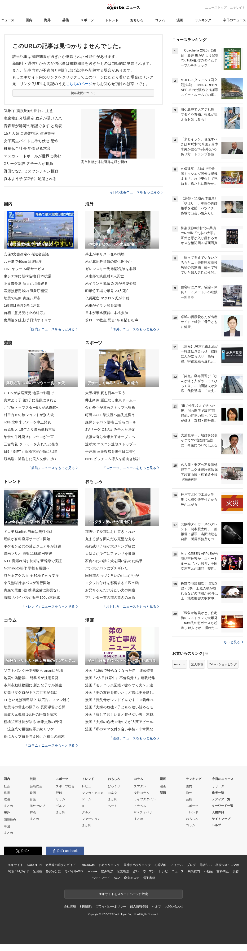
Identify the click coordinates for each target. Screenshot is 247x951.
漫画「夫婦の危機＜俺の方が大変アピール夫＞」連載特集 (122, 722)
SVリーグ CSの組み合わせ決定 (110, 429)
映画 (33, 793)
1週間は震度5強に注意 (22, 305)
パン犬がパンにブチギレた (106, 568)
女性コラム (141, 793)
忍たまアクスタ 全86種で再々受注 (31, 575)
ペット (112, 806)
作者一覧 (218, 793)
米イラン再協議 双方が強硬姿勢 (110, 283)
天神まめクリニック (137, 865)
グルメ (86, 812)
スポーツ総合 (65, 786)
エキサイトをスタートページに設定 (123, 894)
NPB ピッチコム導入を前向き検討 (112, 459)
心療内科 (161, 865)
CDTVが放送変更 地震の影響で (29, 393)
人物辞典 (218, 812)
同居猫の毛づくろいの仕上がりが (112, 575)
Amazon (179, 664)
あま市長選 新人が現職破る (26, 283)
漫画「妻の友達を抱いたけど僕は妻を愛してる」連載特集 (122, 692)
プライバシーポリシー (111, 906)
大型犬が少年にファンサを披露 (110, 553)
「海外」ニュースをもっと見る (134, 329)
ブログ (191, 865)
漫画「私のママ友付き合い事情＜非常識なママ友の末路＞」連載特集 (122, 729)
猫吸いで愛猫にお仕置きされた (110, 531)
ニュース (7, 20)
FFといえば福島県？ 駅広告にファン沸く (37, 700)
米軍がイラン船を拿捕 (103, 305)
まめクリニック (109, 865)
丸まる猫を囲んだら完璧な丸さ (110, 539)
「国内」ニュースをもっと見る (53, 329)
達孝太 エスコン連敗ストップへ (110, 444)
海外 (47, 20)
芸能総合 (36, 786)
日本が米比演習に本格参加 (106, 313)
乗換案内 (194, 871)
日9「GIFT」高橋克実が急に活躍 (30, 451)
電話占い (205, 865)
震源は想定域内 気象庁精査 (26, 291)
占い (136, 871)
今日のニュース (234, 20)
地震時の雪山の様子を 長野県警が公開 (35, 707)
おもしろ (136, 20)
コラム (160, 20)
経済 (7, 793)
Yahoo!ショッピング (223, 664)
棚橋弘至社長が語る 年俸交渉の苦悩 (33, 722)
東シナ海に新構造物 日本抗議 (27, 276)
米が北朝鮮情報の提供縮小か (108, 261)
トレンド (112, 20)
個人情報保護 (139, 906)
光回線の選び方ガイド (60, 865)
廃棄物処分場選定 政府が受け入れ (33, 118)
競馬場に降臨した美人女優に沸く (30, 459)
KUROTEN (34, 865)
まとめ (8, 806)
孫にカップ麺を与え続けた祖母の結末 (34, 736)
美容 (236, 871)
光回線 (37, 871)
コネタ (112, 793)
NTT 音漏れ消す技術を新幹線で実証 (33, 561)
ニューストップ (216, 7)
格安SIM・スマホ (227, 865)
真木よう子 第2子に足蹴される (30, 179)
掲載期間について (83, 93)
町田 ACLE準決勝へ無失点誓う (110, 415)
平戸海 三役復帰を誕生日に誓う (110, 451)
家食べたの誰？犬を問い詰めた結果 (113, 561)
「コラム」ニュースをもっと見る (51, 745)
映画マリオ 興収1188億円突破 (28, 553)
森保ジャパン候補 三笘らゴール (110, 422)
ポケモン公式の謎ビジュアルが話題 (32, 546)
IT (83, 806)
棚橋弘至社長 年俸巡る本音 (27, 148)
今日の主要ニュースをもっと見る (136, 192)
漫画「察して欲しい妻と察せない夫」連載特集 (122, 714)
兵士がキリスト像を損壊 (104, 254)
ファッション (91, 819)
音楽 (33, 799)
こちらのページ (79, 84)
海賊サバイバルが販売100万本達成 (32, 597)
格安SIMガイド (18, 871)
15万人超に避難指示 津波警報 (29, 133)
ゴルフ (60, 806)
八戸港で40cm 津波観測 (23, 261)
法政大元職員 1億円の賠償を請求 (30, 714)
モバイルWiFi (74, 871)
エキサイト (237, 7)
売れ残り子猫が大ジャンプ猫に (110, 546)
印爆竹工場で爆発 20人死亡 (107, 291)
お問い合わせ (174, 906)
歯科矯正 (222, 871)
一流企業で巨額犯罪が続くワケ (29, 729)
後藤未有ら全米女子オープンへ (110, 437)
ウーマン (149, 871)
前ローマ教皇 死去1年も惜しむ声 (111, 320)
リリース (218, 786)
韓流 (33, 812)
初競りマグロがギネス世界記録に (30, 692)
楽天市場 (197, 664)
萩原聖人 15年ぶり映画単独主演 (29, 429)
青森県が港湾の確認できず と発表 (33, 126)
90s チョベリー (144, 812)
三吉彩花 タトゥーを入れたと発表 (31, 444)
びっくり (114, 786)
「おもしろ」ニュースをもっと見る (131, 606)
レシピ (163, 871)
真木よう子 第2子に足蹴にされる (30, 400)
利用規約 (86, 906)
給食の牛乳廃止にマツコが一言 (29, 437)
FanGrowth (87, 865)
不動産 (208, 871)
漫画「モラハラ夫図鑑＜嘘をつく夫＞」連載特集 (122, 685)
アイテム (177, 865)
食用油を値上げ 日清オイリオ (27, 320)
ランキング (203, 20)
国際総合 (10, 820)
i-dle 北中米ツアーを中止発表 (27, 422)
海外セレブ (37, 806)
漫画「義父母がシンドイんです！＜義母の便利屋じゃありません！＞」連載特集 (122, 700)
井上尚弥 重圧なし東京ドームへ (110, 400)
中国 (7, 826)
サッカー (62, 799)
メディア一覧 (221, 799)
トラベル (140, 806)
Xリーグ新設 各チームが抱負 (28, 164)
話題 (163, 793)
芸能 (65, 20)
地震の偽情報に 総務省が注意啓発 (31, 678)
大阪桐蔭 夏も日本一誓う (105, 393)
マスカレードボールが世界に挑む (32, 156)
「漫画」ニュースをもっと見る (134, 738)
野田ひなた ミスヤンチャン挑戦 (31, 171)
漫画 (179, 20)
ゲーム (86, 799)
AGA (117, 878)
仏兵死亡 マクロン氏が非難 (107, 298)
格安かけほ (53, 871)
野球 (59, 793)
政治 (7, 799)
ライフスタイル (144, 799)
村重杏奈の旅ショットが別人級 (29, 415)
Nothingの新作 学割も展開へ (26, 568)
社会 (7, 786)
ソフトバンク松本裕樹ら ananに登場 (33, 670)
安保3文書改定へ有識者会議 (26, 254)
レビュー (88, 786)
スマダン (140, 786)
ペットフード (101, 878)
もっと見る (233, 642)
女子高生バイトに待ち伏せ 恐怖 (31, 141)
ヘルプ (216, 825)
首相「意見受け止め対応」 (25, 313)
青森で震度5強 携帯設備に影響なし (32, 590)
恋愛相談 (123, 871)
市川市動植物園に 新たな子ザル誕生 (33, 685)
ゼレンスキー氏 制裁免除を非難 (110, 269)
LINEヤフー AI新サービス (24, 269)
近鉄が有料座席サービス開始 (27, 539)
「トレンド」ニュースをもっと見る (49, 606)
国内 (29, 20)
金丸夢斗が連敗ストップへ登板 (110, 407)
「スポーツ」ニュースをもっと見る (131, 468)
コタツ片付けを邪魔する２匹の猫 (112, 583)
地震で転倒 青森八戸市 (22, 298)
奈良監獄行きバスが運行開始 (27, 583)
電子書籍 (149, 878)
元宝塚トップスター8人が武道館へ (31, 407)
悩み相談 (107, 871)
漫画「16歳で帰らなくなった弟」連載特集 (119, 670)
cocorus (92, 871)
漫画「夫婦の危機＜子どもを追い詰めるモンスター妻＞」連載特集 (122, 707)
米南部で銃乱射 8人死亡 (104, 276)
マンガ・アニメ (92, 793)
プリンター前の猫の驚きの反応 (110, 597)
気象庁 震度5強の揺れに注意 (28, 111)
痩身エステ (131, 878)
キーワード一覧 (222, 806)
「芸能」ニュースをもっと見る (53, 468)
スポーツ (87, 20)
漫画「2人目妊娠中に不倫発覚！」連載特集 (120, 678)
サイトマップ (221, 819)
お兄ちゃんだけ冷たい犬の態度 (110, 590)
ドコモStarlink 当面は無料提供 (28, 531)
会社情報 (70, 906)
